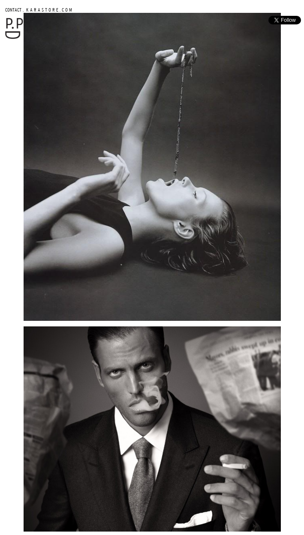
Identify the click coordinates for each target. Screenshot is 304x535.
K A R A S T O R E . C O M (48, 9)
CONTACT (13, 9)
